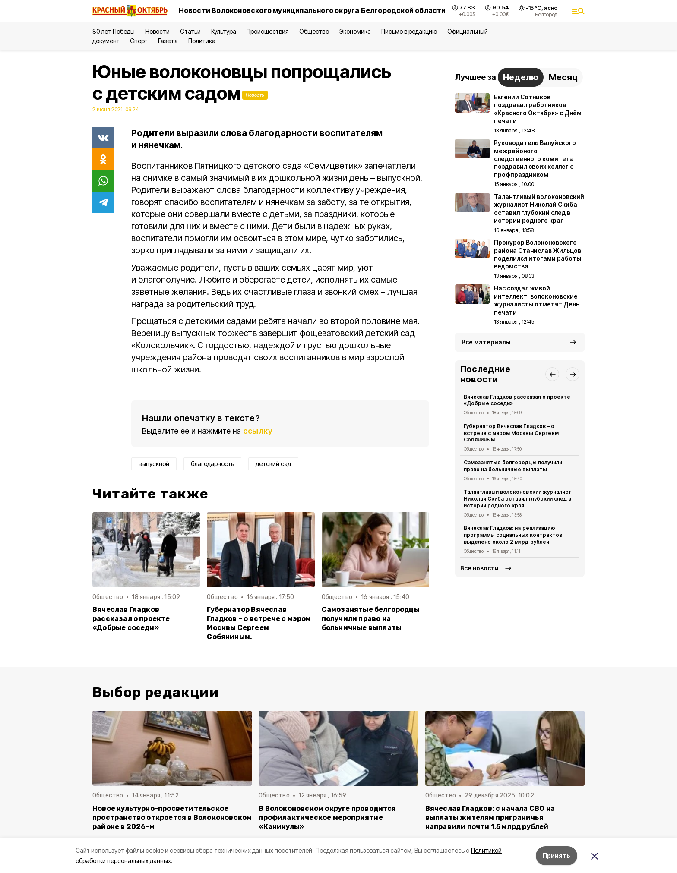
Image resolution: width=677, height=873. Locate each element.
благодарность (212, 463)
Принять (556, 855)
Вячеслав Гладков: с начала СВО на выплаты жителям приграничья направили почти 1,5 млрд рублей (490, 817)
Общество (314, 31)
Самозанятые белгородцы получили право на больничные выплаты (371, 618)
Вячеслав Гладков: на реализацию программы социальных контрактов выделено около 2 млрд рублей (513, 535)
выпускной (154, 463)
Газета (167, 40)
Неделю (520, 77)
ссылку (257, 430)
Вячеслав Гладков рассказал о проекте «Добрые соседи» (131, 618)
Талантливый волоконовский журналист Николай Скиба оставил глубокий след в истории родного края (518, 499)
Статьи (190, 31)
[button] (552, 374)
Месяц (563, 77)
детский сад (273, 463)
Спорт (139, 40)
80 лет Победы (113, 31)
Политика (201, 40)
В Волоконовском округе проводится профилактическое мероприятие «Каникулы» (327, 817)
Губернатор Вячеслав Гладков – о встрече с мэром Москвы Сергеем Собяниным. (259, 623)
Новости (157, 31)
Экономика (355, 31)
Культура (223, 31)
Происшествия (268, 31)
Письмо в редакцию (409, 31)
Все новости (479, 568)
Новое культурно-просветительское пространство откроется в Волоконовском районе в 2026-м (172, 817)
